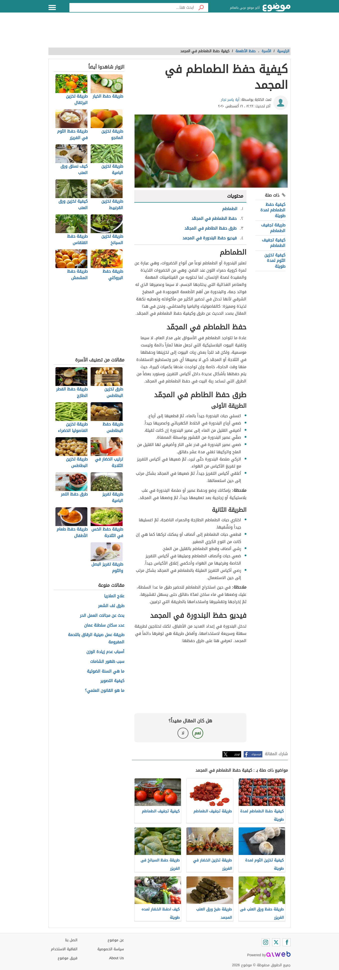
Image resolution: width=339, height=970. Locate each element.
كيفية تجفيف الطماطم (273, 242)
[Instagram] (266, 942)
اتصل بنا (71, 940)
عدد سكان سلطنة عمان (104, 625)
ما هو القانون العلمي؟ (104, 690)
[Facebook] (287, 942)
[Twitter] (276, 942)
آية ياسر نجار (230, 99)
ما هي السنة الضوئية (105, 671)
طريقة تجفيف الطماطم (273, 227)
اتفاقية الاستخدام (64, 949)
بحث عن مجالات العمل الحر (102, 615)
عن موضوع (116, 940)
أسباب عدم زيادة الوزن (105, 652)
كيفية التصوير (112, 681)
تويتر (237, 754)
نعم (197, 733)
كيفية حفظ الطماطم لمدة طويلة (272, 210)
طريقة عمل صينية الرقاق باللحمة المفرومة (96, 638)
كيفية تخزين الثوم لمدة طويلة (274, 260)
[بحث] (201, 7)
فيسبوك (256, 754)
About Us (116, 958)
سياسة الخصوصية (110, 949)
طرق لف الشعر (111, 606)
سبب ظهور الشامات (107, 661)
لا (182, 733)
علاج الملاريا (114, 596)
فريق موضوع (67, 958)
